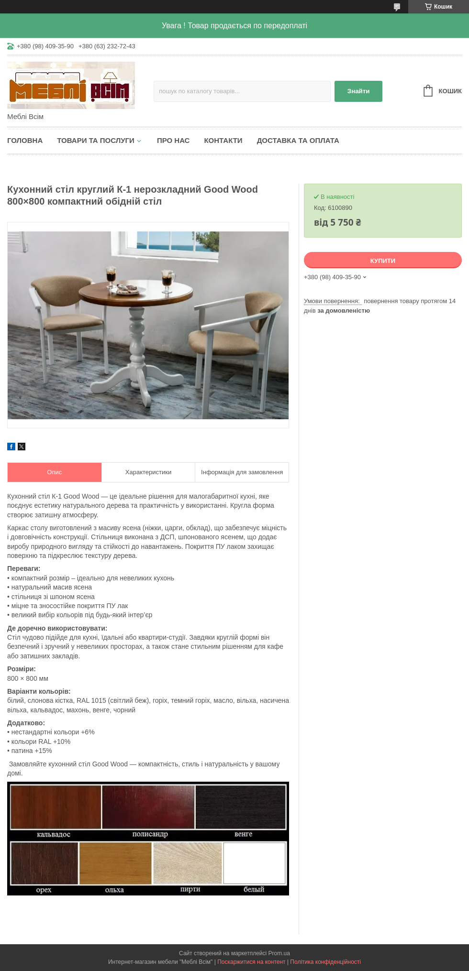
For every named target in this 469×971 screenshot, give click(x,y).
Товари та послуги (95, 140)
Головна (25, 140)
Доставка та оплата (298, 140)
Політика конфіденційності (325, 962)
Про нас (173, 140)
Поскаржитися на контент (251, 962)
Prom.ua (279, 953)
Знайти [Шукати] (358, 91)
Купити (382, 260)
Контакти (223, 140)
